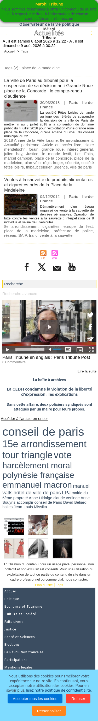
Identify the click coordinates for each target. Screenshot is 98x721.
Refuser (78, 698)
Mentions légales (18, 667)
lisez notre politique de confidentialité (58, 690)
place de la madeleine (26, 231)
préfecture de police (73, 231)
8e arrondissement (76, 140)
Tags (24, 51)
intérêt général (80, 149)
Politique (11, 599)
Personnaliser (49, 711)
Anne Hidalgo (40, 498)
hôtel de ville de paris (37, 492)
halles (7, 506)
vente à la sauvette (56, 235)
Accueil (9, 51)
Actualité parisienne (21, 145)
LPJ (66, 492)
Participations (15, 660)
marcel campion (18, 158)
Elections (12, 645)
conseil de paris (43, 431)
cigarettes (51, 226)
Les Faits (84, 153)
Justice (32, 153)
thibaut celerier (38, 167)
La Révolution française (23, 652)
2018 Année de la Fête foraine (31, 140)
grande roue (53, 149)
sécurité (72, 162)
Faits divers (14, 622)
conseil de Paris (48, 502)
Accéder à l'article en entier (24, 418)
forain (34, 149)
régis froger (53, 162)
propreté (20, 498)
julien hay (13, 153)
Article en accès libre (61, 145)
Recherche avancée (19, 293)
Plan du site (44, 585)
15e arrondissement (44, 444)
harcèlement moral (37, 465)
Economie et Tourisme (23, 606)
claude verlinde (66, 498)
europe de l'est (78, 226)
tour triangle (27, 455)
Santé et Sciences (19, 637)
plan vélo (33, 162)
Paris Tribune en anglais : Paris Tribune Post (46, 357)
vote (63, 455)
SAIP (22, 235)
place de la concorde (53, 158)
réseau (10, 235)
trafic (33, 235)
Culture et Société (20, 614)
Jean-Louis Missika (30, 506)
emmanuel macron (37, 485)
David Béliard (75, 502)
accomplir (24, 502)
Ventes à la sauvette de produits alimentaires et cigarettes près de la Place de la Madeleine (48, 185)
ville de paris (81, 167)
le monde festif (56, 153)
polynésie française (38, 475)
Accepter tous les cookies (35, 698)
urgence (61, 167)
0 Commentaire (14, 362)
